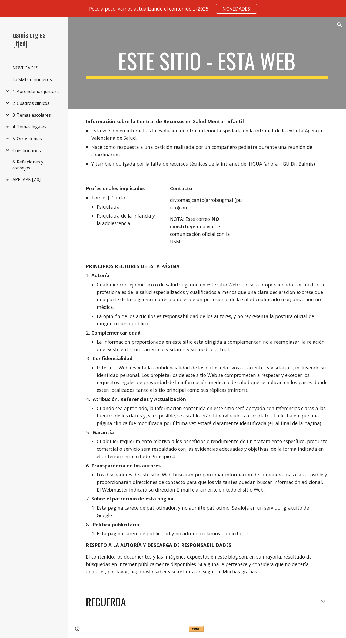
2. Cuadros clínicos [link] (30, 103)
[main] (207, 63)
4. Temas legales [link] (29, 127)
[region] (173, 8)
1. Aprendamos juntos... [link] (35, 91)
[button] (339, 24)
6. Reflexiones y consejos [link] (27, 165)
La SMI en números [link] (32, 79)
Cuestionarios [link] (26, 150)
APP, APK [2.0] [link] (26, 179)
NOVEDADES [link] (25, 68)
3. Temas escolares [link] (31, 115)
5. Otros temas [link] (27, 139)
